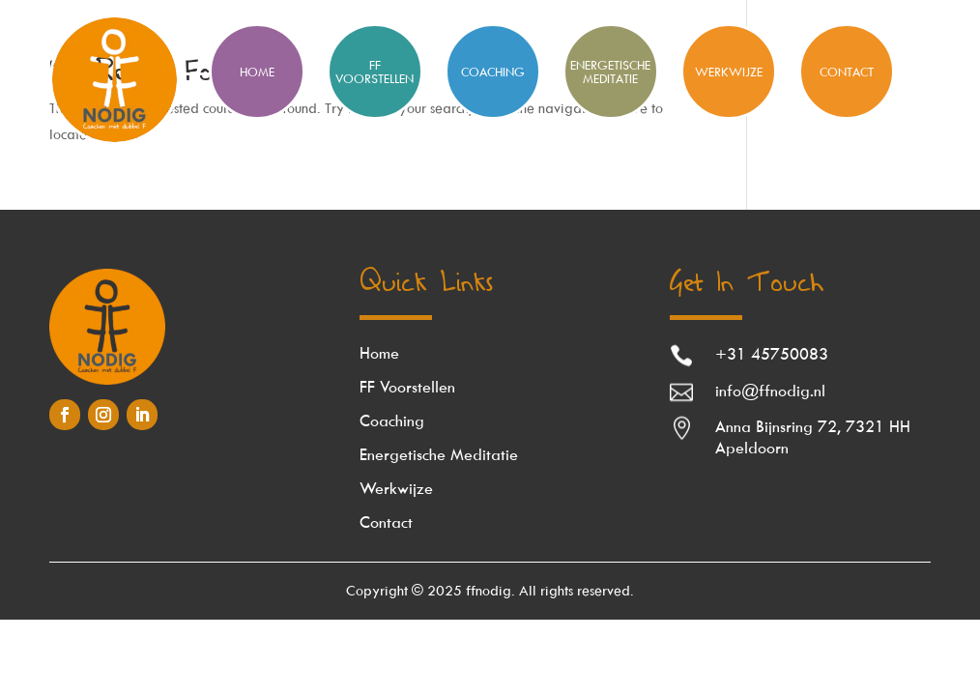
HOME (257, 71)
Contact (847, 71)
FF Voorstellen (374, 71)
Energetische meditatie (610, 71)
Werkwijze (729, 71)
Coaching (493, 71)
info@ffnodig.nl (770, 390)
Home (379, 352)
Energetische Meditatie (439, 454)
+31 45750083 (771, 353)
